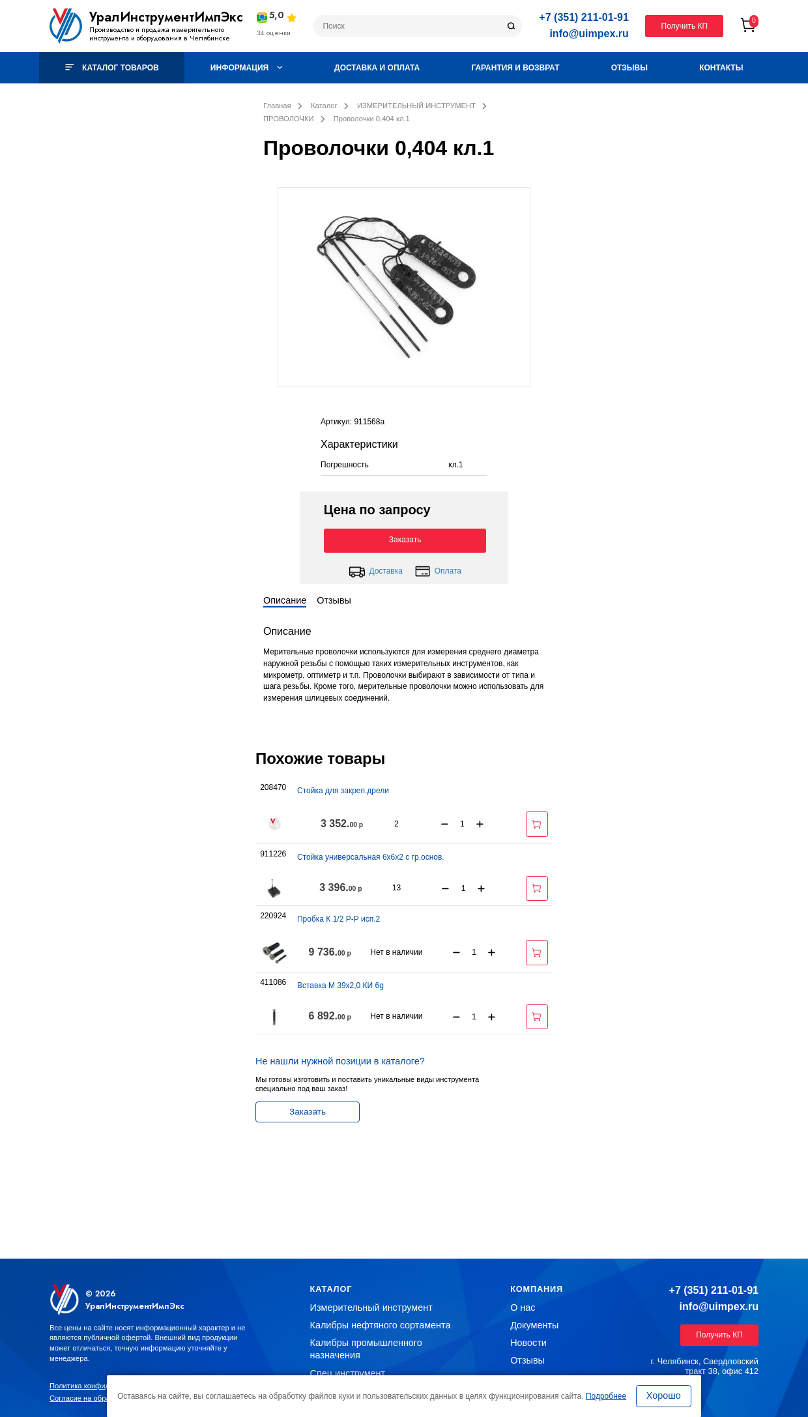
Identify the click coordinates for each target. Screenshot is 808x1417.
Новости (528, 1342)
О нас (522, 1307)
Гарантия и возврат (515, 67)
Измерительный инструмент (371, 1307)
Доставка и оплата (377, 67)
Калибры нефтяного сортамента (380, 1325)
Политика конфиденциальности (103, 1386)
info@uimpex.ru (588, 33)
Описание (284, 600)
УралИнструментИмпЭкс (166, 17)
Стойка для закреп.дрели (343, 790)
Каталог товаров (112, 67)
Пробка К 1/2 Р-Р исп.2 (338, 919)
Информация (246, 67)
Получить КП (684, 26)
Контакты (721, 67)
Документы (534, 1325)
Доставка (376, 571)
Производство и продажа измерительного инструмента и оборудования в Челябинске (159, 33)
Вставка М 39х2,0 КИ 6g (340, 985)
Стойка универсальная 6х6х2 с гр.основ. (370, 857)
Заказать (405, 539)
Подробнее (606, 1396)
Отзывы (629, 67)
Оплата (437, 571)
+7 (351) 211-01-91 (583, 17)
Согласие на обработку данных (103, 1398)
